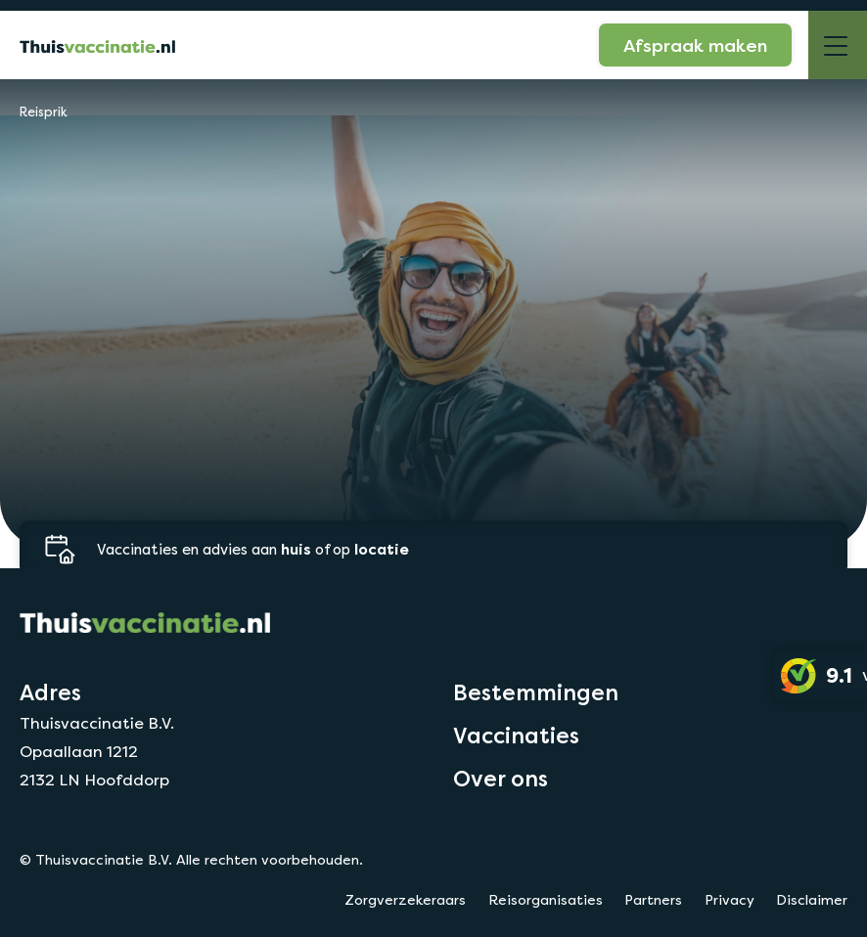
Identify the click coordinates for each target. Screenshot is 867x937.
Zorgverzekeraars (405, 900)
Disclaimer (811, 900)
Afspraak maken (695, 45)
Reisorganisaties (545, 900)
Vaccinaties (516, 735)
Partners (653, 900)
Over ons (500, 778)
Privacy (729, 900)
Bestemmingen (535, 692)
